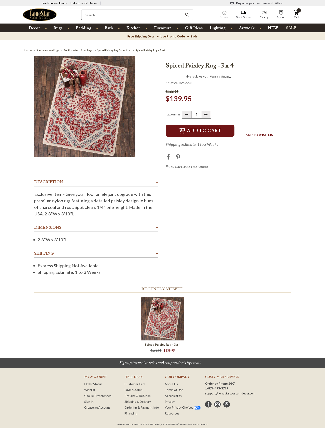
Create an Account (97, 407)
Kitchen (133, 27)
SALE (291, 27)
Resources (172, 413)
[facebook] (208, 404)
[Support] (281, 14)
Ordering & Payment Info (142, 407)
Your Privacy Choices (182, 407)
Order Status (93, 384)
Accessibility (173, 396)
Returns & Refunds (138, 396)
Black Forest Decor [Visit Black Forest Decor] (54, 3)
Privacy (170, 401)
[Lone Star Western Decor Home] (39, 14)
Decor (34, 27)
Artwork (246, 27)
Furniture (163, 27)
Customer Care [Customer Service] (135, 384)
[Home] (28, 50)
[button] (296, 14)
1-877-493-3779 (216, 388)
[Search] (187, 14)
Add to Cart (200, 131)
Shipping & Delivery (138, 401)
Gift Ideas (194, 27)
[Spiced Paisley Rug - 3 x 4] (150, 50)
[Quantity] (196, 114)
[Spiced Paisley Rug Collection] (114, 50)
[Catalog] (264, 14)
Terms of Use (174, 390)
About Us (171, 384)
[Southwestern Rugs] (47, 50)
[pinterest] (226, 404)
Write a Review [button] (220, 76)
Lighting (218, 27)
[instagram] (217, 404)
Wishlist (89, 390)
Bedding (83, 27)
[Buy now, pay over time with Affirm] (256, 3)
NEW (273, 27)
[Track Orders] (243, 14)
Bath (109, 27)
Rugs (58, 27)
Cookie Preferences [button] (97, 396)
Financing (131, 413)
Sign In (89, 401)
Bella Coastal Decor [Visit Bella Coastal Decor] (84, 3)
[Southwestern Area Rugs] (78, 50)
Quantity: (173, 114)
